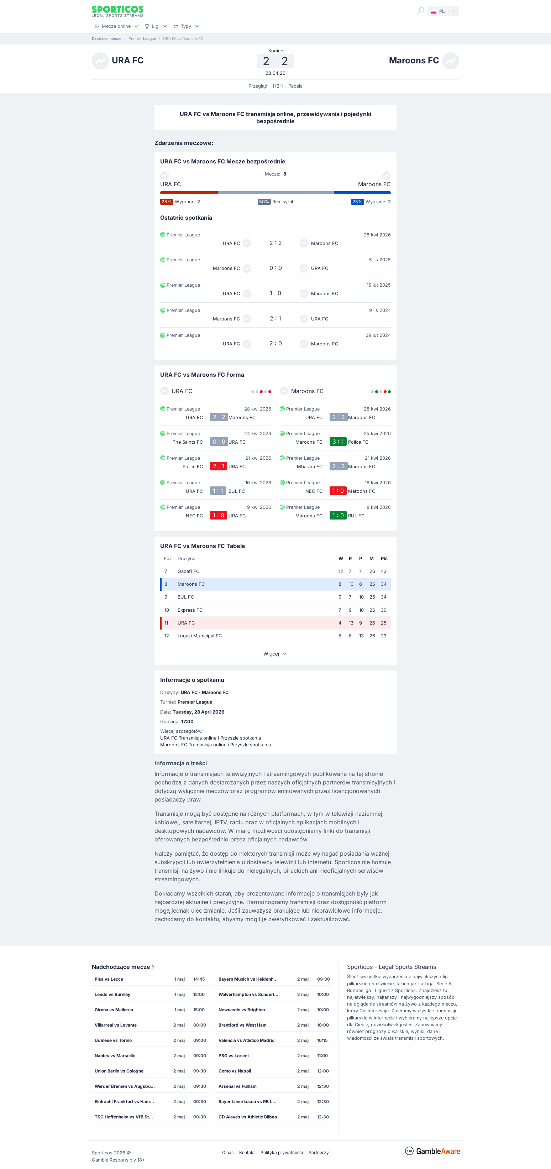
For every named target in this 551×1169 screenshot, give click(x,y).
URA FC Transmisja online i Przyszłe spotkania (210, 738)
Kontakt (247, 1152)
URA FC (170, 184)
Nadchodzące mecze (124, 966)
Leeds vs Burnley (112, 994)
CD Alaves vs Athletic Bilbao (248, 1117)
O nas (227, 1152)
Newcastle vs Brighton (242, 1009)
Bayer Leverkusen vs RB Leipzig (251, 1101)
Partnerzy (319, 1152)
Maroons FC (374, 184)
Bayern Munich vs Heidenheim (250, 979)
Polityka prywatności (282, 1152)
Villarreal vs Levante (116, 1025)
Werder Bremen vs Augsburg (125, 1086)
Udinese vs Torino (113, 1040)
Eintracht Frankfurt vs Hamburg (127, 1101)
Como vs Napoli (235, 1071)
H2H (278, 86)
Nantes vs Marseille (115, 1055)
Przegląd (257, 86)
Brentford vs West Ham (243, 1025)
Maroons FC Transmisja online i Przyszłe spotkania (215, 744)
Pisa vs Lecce (109, 979)
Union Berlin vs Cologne (119, 1071)
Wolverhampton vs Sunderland (250, 994)
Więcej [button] (275, 654)
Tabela (296, 86)
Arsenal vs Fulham (238, 1086)
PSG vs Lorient (234, 1055)
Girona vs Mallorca (114, 1009)
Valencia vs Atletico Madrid (247, 1040)
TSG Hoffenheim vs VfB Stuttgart (127, 1117)
